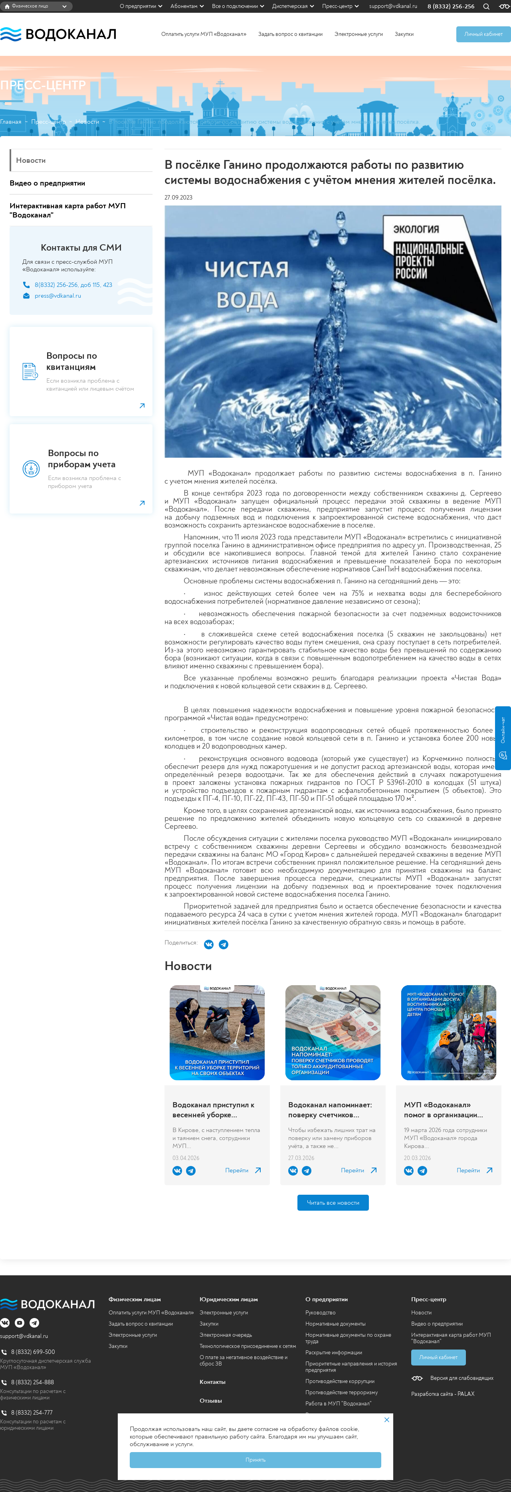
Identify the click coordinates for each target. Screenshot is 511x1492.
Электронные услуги (359, 34)
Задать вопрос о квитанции (290, 34)
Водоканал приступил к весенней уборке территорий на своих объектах (213, 1110)
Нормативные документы (335, 1323)
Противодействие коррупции (339, 1381)
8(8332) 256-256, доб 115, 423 (73, 285)
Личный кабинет (483, 34)
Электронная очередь (226, 1335)
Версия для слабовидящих (461, 1378)
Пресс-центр (337, 6)
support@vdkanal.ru (393, 6)
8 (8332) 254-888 (32, 1382)
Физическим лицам (135, 1299)
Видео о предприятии (437, 1323)
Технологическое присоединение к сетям (248, 1346)
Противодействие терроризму (341, 1392)
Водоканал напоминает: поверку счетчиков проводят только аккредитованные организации (330, 1110)
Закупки (404, 34)
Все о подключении (235, 6)
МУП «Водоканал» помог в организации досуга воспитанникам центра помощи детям (443, 1110)
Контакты (213, 1382)
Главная (11, 122)
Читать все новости (333, 1203)
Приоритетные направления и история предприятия (351, 1366)
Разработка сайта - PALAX (443, 1394)
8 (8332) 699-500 (33, 1352)
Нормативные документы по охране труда (348, 1338)
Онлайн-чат (503, 738)
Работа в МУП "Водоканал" (338, 1403)
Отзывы (211, 1401)
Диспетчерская (290, 6)
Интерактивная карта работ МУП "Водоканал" (451, 1338)
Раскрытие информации (333, 1352)
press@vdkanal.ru (58, 296)
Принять (255, 1459)
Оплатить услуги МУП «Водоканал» (204, 34)
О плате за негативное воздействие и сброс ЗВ (243, 1360)
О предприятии (138, 6)
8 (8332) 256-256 (451, 6)
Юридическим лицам (229, 1299)
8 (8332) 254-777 (32, 1413)
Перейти (236, 1170)
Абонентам (184, 6)
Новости (87, 122)
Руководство (320, 1312)
